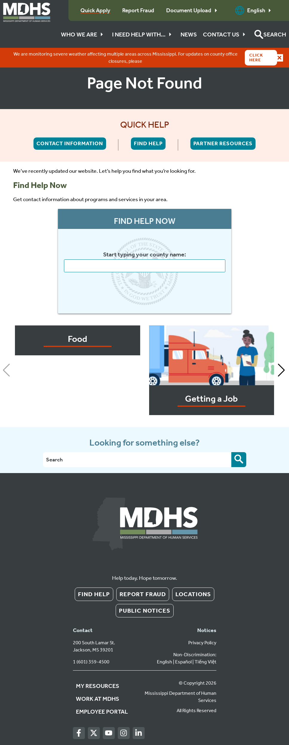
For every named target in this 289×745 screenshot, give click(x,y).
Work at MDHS (97, 698)
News (189, 34)
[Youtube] (108, 733)
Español (183, 662)
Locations (193, 594)
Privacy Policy (202, 642)
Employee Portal (102, 711)
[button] (270, 34)
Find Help (148, 143)
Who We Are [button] (83, 34)
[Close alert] (279, 58)
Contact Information (69, 143)
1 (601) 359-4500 (91, 662)
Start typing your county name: (144, 254)
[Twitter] (93, 733)
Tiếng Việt (205, 662)
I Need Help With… (143, 34)
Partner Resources (223, 143)
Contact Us (225, 34)
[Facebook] (78, 733)
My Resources (97, 685)
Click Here (256, 57)
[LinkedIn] (138, 733)
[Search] (137, 459)
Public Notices (144, 610)
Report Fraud (143, 594)
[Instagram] (123, 733)
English (254, 10)
